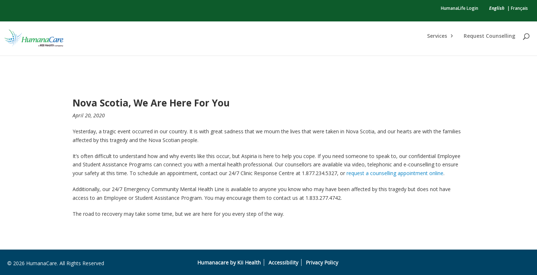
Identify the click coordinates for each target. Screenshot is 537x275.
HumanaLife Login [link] (459, 8)
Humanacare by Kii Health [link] (229, 262)
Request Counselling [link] (489, 36)
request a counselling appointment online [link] (395, 173)
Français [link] (519, 8)
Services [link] (437, 36)
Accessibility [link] (283, 262)
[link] (496, 8)
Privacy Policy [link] (322, 262)
